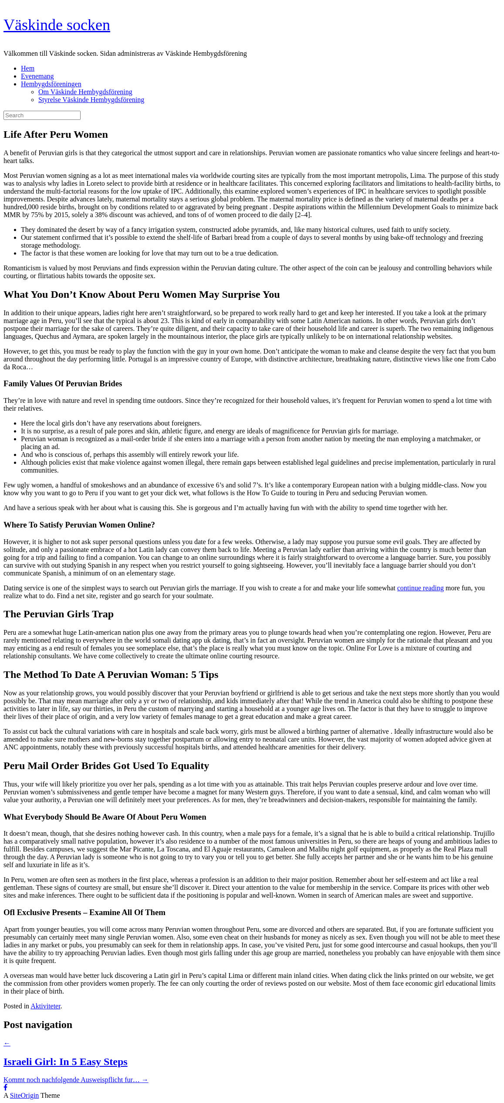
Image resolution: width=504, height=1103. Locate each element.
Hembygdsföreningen (51, 84)
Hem (27, 68)
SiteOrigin (24, 1095)
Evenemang (37, 76)
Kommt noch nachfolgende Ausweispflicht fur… (76, 1079)
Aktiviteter (45, 1006)
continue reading (420, 588)
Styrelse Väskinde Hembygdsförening (91, 99)
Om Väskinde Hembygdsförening (85, 91)
